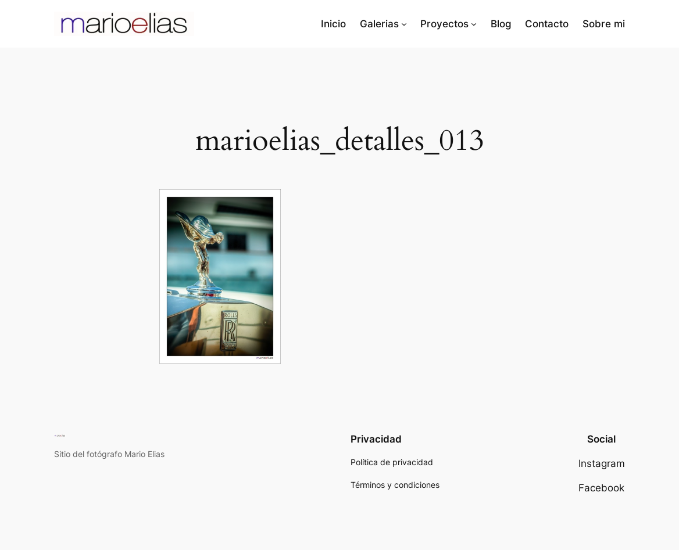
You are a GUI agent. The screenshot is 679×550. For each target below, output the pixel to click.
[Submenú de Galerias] (404, 24)
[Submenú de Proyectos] (474, 24)
